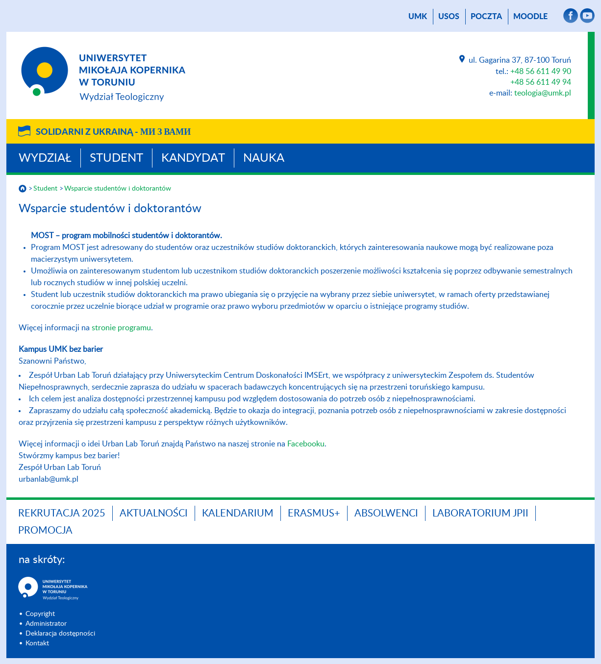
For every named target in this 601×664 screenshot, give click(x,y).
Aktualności (154, 513)
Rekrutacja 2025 (61, 513)
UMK (417, 17)
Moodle (530, 17)
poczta (486, 17)
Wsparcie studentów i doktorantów (117, 188)
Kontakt (37, 643)
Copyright (40, 614)
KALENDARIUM (238, 513)
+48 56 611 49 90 (540, 71)
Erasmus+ (314, 513)
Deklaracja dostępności (60, 633)
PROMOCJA (45, 531)
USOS (448, 17)
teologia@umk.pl (542, 93)
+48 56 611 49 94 (540, 82)
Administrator (46, 623)
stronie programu (121, 328)
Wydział (45, 158)
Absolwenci (386, 513)
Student (116, 158)
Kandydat (193, 158)
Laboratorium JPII (480, 513)
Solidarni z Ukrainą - (113, 132)
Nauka (263, 158)
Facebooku (306, 444)
